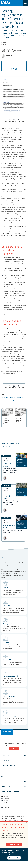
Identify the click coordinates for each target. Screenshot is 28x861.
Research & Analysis (8, 766)
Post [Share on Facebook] (18, 120)
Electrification (20, 397)
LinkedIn (5, 798)
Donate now (14, 748)
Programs (5, 755)
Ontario (13, 397)
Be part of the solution (14, 845)
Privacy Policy (18, 854)
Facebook (5, 803)
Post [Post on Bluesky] (9, 120)
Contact (4, 781)
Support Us (5, 786)
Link (22, 120)
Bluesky (4, 796)
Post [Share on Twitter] (5, 120)
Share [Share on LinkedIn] (14, 120)
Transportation (5, 400)
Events (3, 771)
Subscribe (5, 807)
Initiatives (5, 760)
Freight (13, 400)
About (3, 776)
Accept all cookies (14, 858)
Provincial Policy (6, 397)
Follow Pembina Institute (10, 792)
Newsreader (6, 805)
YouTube (5, 801)
